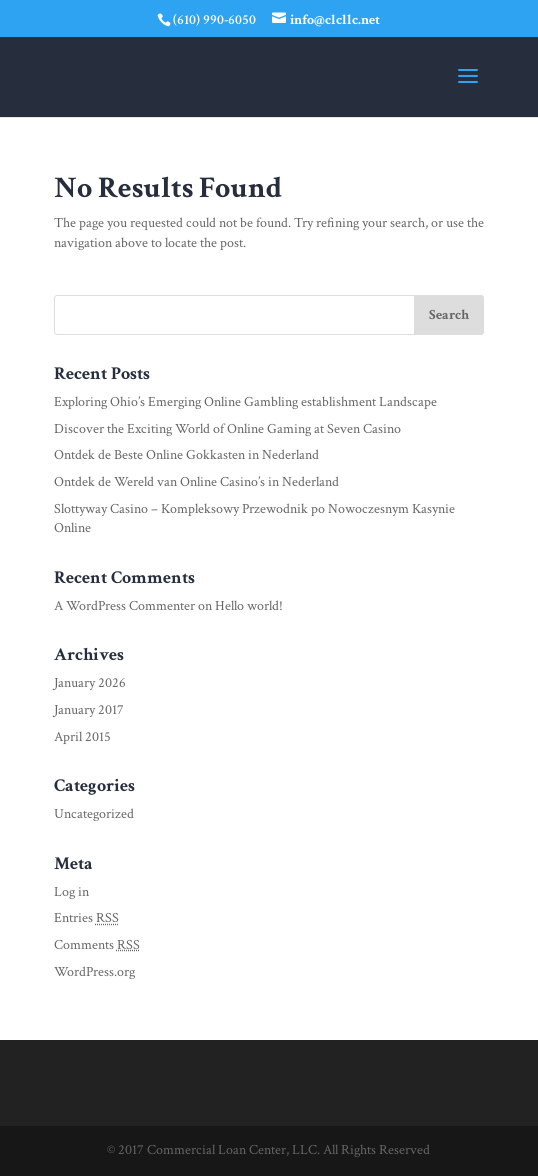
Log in (71, 892)
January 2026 (90, 683)
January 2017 (89, 710)
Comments (97, 945)
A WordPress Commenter (124, 606)
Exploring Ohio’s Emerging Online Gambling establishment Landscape (245, 402)
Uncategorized (94, 814)
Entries (86, 918)
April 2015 (82, 737)
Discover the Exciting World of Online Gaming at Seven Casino (227, 429)
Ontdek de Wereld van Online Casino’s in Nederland (196, 482)
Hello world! (249, 606)
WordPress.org (94, 972)
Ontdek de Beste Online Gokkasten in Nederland (186, 455)
